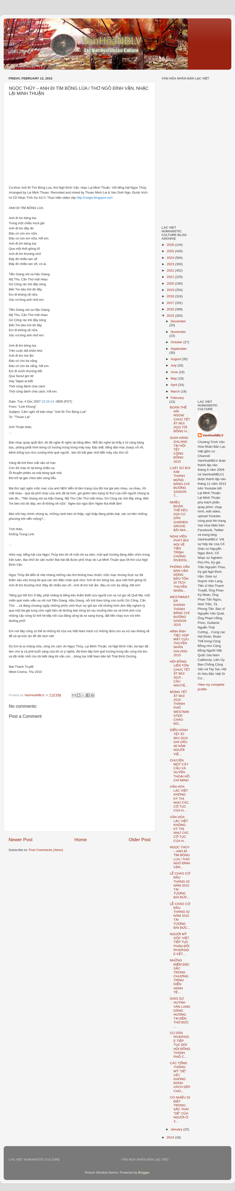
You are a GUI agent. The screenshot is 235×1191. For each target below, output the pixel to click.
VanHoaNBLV (213, 435)
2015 (171, 315)
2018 (171, 296)
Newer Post (21, 839)
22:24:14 (48, 401)
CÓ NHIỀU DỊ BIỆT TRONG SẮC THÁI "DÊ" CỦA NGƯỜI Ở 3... (180, 1109)
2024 (171, 258)
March (176, 391)
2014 (171, 1137)
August (176, 359)
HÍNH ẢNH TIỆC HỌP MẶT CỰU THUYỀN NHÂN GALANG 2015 (179, 643)
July (174, 365)
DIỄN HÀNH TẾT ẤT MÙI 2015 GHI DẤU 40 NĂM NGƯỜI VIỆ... (179, 742)
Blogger (143, 1172)
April (174, 385)
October (177, 342)
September (179, 349)
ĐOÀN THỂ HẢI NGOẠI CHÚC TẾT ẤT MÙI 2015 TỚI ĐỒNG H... (180, 419)
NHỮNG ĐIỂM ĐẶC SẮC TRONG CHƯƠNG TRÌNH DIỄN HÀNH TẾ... (180, 976)
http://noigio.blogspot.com (95, 197)
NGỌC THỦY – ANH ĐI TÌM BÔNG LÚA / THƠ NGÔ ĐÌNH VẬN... (180, 857)
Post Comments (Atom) (46, 850)
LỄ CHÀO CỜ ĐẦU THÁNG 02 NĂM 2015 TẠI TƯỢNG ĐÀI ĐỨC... (180, 885)
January (177, 1129)
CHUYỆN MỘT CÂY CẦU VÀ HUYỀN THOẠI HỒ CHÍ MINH (179, 770)
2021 (171, 277)
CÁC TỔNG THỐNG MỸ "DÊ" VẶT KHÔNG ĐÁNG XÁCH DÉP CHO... (180, 1077)
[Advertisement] (196, 118)
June (175, 372)
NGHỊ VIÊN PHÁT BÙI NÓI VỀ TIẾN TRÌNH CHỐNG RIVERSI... (179, 548)
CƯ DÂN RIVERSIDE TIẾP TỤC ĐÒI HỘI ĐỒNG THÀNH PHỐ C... (180, 1045)
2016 (171, 309)
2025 (171, 251)
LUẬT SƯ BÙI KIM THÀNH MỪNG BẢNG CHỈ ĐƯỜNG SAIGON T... (180, 481)
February (177, 398)
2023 (171, 264)
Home (80, 839)
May (174, 378)
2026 (171, 245)
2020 (171, 283)
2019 (171, 290)
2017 (171, 303)
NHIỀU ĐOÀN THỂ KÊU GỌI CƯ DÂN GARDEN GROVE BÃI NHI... (179, 516)
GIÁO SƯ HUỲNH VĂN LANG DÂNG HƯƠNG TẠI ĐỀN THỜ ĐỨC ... (180, 1012)
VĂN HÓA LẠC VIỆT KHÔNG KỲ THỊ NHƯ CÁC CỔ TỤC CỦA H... (179, 798)
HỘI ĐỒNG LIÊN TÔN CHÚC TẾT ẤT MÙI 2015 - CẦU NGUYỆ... (180, 673)
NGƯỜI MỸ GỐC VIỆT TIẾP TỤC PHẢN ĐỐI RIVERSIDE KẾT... (179, 944)
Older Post (140, 839)
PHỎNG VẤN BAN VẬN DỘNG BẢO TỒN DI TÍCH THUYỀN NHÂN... (180, 578)
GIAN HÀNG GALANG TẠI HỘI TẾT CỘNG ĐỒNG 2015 (179, 449)
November (178, 332)
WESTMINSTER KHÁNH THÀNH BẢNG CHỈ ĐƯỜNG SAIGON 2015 (180, 611)
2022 (171, 270)
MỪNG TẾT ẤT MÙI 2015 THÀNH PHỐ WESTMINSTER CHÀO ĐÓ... (179, 708)
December (178, 321)
